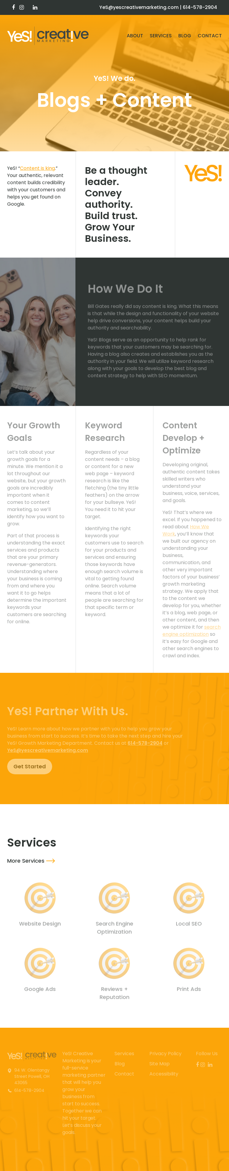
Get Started (29, 766)
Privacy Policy (165, 1053)
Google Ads (40, 991)
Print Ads (189, 991)
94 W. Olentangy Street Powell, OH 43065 (31, 1076)
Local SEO (189, 925)
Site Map (159, 1063)
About (135, 35)
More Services (25, 860)
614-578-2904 (200, 7)
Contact (210, 35)
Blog (184, 35)
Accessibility (163, 1073)
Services (161, 35)
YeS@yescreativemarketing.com (139, 7)
